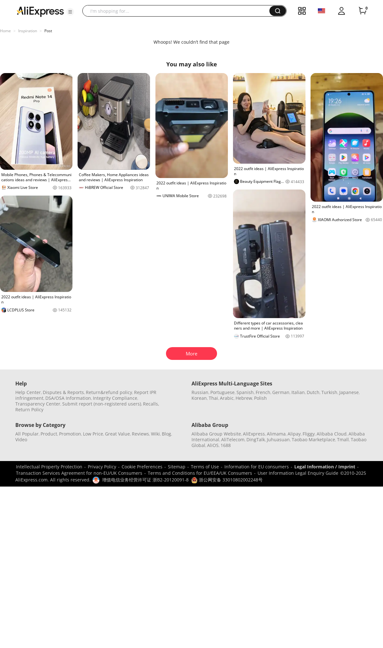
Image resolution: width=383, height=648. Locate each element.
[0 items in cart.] (362, 11)
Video (21, 439)
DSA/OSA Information (68, 398)
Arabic (227, 398)
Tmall (343, 439)
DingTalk (255, 439)
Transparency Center (37, 404)
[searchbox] (178, 10)
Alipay (294, 434)
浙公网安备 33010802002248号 (227, 480)
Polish (260, 398)
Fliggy (309, 434)
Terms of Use (205, 467)
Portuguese (222, 392)
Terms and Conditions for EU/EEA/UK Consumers (200, 473)
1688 (226, 445)
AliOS (213, 445)
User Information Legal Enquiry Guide (298, 473)
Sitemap (176, 467)
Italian (298, 392)
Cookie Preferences (142, 467)
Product (49, 434)
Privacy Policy (102, 467)
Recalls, (151, 404)
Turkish (329, 392)
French (263, 392)
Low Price (93, 434)
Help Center (28, 392)
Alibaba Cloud (332, 434)
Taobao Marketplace (313, 439)
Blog (166, 434)
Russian (200, 392)
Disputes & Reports (63, 392)
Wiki (155, 434)
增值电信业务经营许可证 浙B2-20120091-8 (145, 480)
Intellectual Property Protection (49, 467)
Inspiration (27, 31)
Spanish (245, 392)
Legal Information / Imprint (324, 467)
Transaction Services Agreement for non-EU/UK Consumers (79, 473)
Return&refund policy (109, 392)
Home (5, 31)
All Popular (27, 434)
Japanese (349, 392)
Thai (213, 398)
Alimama (276, 434)
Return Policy (29, 409)
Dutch (313, 392)
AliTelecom (232, 439)
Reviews (140, 434)
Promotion (70, 434)
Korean (199, 398)
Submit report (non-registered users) (101, 404)
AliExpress (254, 434)
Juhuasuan (278, 439)
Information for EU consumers (256, 467)
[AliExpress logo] (40, 11)
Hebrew (244, 398)
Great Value (117, 434)
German (280, 392)
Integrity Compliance (115, 398)
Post (48, 31)
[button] (70, 12)
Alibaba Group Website (216, 434)
